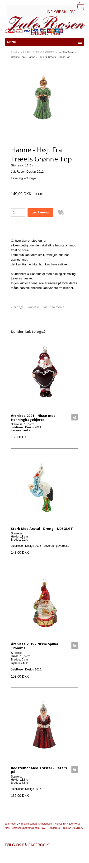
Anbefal (33, 307)
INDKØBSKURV (61, 12)
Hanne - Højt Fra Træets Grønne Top (49, 57)
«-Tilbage (17, 307)
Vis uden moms (53, 307)
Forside (15, 52)
